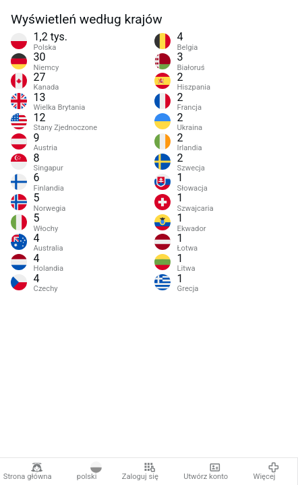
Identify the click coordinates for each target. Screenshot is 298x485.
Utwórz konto (205, 471)
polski (89, 471)
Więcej (266, 471)
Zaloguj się (140, 471)
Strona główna (27, 471)
